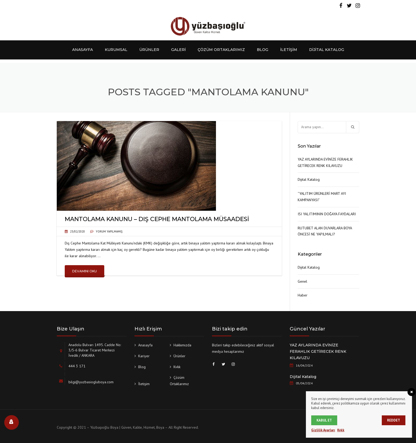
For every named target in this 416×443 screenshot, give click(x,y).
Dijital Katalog (326, 49)
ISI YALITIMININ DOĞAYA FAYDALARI (327, 214)
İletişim (288, 49)
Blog (262, 49)
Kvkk (177, 366)
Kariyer (144, 356)
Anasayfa (82, 49)
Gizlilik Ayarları (323, 430)
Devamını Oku (84, 271)
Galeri (178, 49)
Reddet (393, 420)
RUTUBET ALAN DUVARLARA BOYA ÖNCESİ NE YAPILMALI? (325, 231)
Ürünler (149, 49)
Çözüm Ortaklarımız (221, 49)
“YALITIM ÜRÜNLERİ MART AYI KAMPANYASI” (322, 196)
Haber (302, 295)
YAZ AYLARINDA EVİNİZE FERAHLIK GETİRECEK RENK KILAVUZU (325, 162)
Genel (302, 281)
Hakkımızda (182, 345)
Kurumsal (116, 49)
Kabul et (324, 420)
